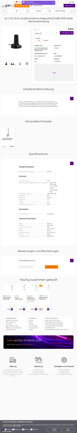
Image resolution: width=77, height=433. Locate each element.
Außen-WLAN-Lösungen (11, 320)
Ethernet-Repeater (33, 326)
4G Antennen (57, 61)
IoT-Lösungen (9, 324)
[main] (8, 5)
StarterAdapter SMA (50, 327)
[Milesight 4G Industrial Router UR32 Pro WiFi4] (32, 292)
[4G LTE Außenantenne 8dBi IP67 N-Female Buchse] (20, 292)
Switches (31, 320)
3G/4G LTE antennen (60, 11)
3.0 (4, 296)
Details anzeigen (7, 431)
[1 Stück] (52, 33)
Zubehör (31, 329)
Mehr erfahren (17, 426)
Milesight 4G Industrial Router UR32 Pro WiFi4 (31, 299)
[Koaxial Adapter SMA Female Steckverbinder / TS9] (8, 292)
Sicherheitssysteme (10, 322)
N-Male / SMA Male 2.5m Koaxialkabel (54, 324)
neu (39, 40)
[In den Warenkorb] (12, 309)
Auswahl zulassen (54, 429)
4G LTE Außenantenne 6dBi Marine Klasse (7, 139)
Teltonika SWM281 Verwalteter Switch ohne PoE (56, 329)
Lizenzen (31, 322)
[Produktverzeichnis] (22, 5)
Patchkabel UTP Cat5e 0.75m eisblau (54, 326)
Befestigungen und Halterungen (14, 327)
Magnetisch (50, 236)
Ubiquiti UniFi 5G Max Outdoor (52, 320)
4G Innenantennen (33, 327)
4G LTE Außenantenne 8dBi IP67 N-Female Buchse (19, 300)
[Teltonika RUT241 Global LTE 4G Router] (44, 292)
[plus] (56, 33)
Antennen (38, 11)
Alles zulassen (68, 429)
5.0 (41, 296)
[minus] (47, 33)
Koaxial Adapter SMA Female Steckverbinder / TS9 (7, 300)
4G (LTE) (49, 171)
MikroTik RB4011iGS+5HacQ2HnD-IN (54, 322)
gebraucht (46, 40)
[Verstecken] (72, 98)
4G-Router (31, 324)
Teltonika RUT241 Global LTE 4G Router (43, 299)
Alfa (17, 11)
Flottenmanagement (11, 329)
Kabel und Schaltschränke (12, 326)
